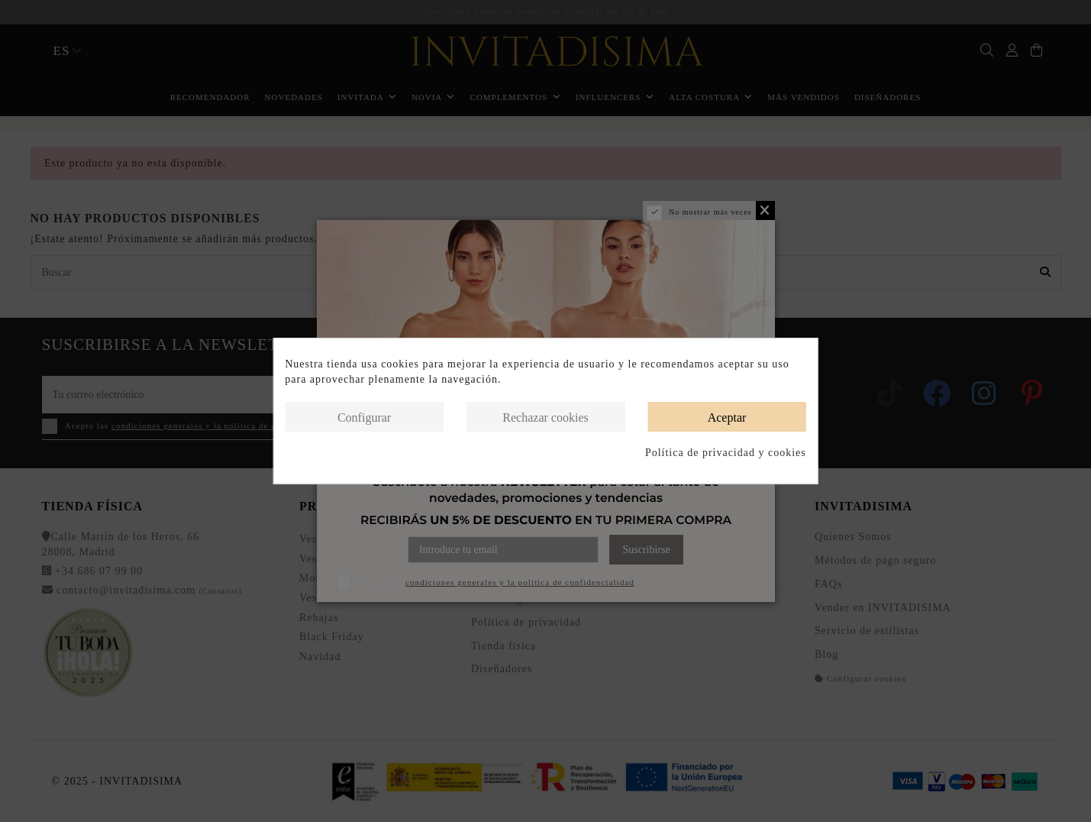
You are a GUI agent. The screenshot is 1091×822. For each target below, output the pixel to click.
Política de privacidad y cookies (725, 452)
